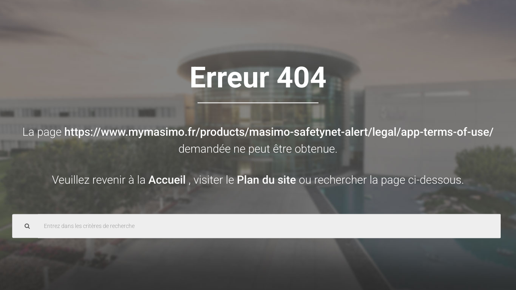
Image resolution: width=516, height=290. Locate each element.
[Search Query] (269, 226)
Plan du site (268, 179)
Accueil (168, 179)
